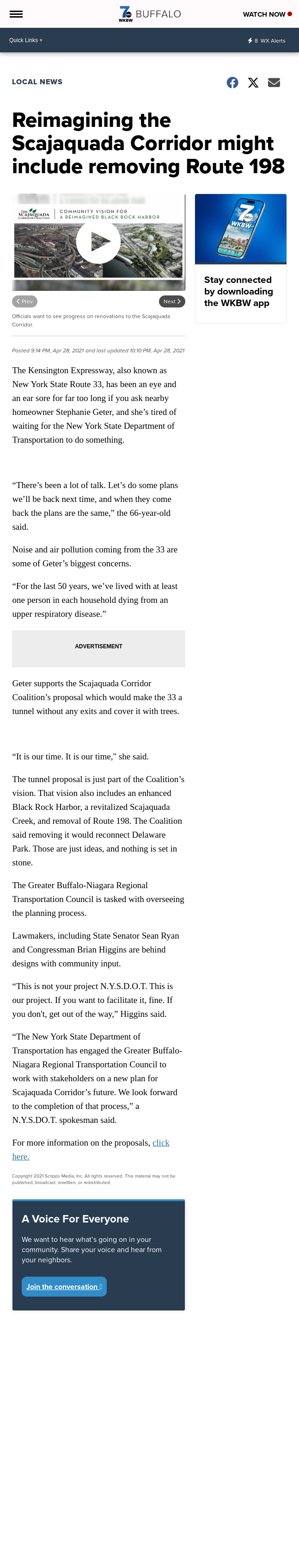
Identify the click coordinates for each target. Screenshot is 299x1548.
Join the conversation (64, 1286)
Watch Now (267, 14)
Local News (37, 81)
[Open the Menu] (15, 14)
